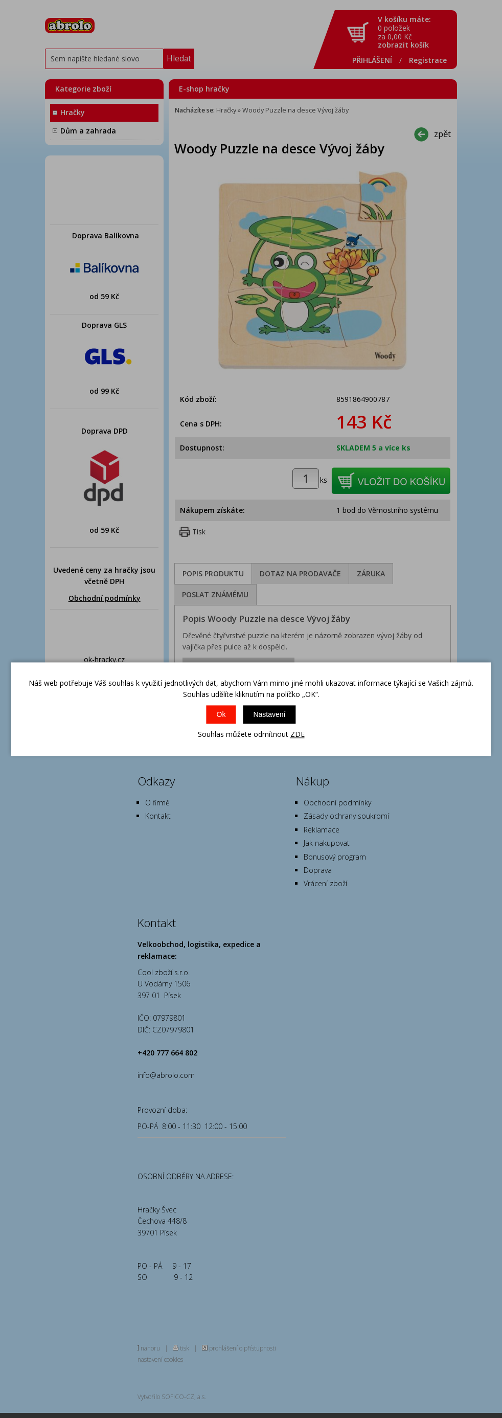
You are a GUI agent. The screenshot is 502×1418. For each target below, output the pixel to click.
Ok (221, 715)
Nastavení (269, 715)
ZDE (297, 734)
